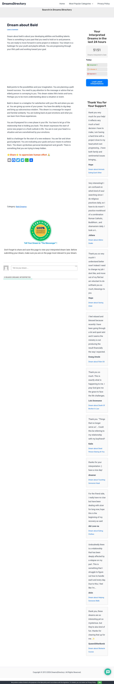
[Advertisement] (40, 69)
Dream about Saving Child (96, 305)
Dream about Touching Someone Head (95, 484)
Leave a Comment (13, 29)
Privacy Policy (104, 4)
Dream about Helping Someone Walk (96, 605)
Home (63, 4)
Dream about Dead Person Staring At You (96, 451)
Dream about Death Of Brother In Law (95, 408)
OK (100, 682)
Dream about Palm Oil (96, 362)
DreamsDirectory (14, 3)
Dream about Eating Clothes (96, 538)
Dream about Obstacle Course (94, 656)
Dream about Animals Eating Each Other (96, 171)
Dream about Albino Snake (96, 242)
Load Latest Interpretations (96, 82)
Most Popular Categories (82, 3)
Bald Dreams (21, 206)
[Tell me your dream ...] (44, 268)
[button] (92, 3)
